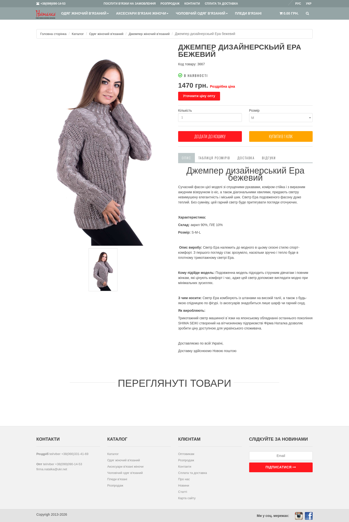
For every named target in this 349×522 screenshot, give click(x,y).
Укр (308, 3)
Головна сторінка (53, 34)
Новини (183, 485)
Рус (298, 3)
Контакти (184, 466)
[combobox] (281, 117)
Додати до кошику (210, 137)
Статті (182, 491)
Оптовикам (186, 453)
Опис (186, 157)
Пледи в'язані (248, 13)
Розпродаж (115, 485)
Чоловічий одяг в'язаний (202, 13)
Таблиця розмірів (214, 157)
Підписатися (281, 467)
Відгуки (269, 157)
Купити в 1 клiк (281, 137)
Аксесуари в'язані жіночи (142, 13)
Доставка (246, 157)
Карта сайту (187, 498)
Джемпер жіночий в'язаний (151, 34)
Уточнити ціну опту (199, 96)
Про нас (184, 479)
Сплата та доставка (192, 472)
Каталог (78, 34)
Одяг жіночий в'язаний (85, 13)
